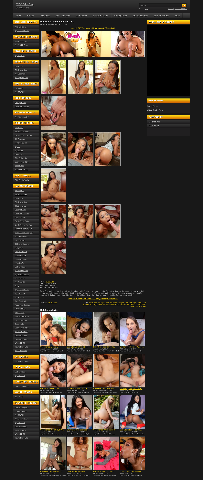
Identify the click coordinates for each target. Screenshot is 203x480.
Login (146, 9)
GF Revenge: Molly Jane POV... (79, 388)
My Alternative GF (21, 117)
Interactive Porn (140, 16)
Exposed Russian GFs (23, 229)
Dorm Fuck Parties (22, 107)
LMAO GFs (19, 263)
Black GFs (50, 282)
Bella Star (74, 351)
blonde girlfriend (129, 351)
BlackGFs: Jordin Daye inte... (104, 347)
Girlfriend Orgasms (22, 244)
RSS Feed (171, 9)
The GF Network (21, 170)
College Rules (20, 103)
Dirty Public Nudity (22, 180)
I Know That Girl (21, 143)
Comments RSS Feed (181, 9)
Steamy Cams (120, 16)
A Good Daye (102, 351)
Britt (131, 392)
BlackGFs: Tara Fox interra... (51, 388)
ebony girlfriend (96, 304)
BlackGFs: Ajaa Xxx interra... (104, 471)
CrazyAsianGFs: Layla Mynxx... (105, 388)
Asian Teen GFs (21, 41)
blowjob (121, 302)
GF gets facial (111, 304)
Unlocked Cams (21, 336)
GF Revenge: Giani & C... (49, 347)
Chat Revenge (20, 206)
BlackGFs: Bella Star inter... (77, 347)
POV (140, 306)
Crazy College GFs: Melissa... (131, 471)
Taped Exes (19, 166)
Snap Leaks (19, 324)
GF (104, 304)
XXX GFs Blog (25, 4)
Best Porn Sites (63, 16)
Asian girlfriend (102, 392)
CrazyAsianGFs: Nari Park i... (78, 430)
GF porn (134, 304)
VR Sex (30, 16)
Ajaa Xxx (100, 475)
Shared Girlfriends (22, 316)
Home (18, 16)
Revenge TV (20, 154)
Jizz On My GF (20, 256)
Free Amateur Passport (23, 233)
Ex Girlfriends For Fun (23, 135)
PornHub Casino (101, 16)
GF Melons (19, 88)
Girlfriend (141, 304)
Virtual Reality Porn (155, 110)
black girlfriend (103, 302)
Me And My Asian (21, 45)
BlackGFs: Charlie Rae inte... (131, 430)
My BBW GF (20, 56)
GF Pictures (52, 302)
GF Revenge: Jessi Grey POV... (52, 430)
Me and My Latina (21, 361)
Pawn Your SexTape (22, 305)
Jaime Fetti (134, 306)
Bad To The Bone (130, 434)
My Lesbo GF (20, 294)
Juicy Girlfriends (21, 259)
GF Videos (154, 126)
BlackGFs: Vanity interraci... (77, 471)
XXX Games (81, 16)
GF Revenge (20, 139)
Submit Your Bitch (21, 162)
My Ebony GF (20, 74)
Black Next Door (21, 70)
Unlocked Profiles (21, 339)
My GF (17, 147)
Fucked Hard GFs (21, 236)
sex (144, 306)
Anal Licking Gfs (21, 27)
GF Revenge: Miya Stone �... (131, 389)
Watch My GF (20, 343)
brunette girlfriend (57, 351)
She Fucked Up (21, 158)
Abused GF (19, 191)
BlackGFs (113, 302)
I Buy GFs (19, 248)
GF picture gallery (123, 304)
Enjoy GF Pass (20, 217)
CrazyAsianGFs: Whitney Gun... (52, 471)
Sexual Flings (152, 106)
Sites (177, 16)
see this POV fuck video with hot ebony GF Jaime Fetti (93, 28)
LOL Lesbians (20, 267)
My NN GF (19, 151)
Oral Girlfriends (21, 301)
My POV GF (19, 297)
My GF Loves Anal (22, 31)
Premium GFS (20, 309)
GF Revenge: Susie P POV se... (132, 347)
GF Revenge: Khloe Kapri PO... (105, 430)
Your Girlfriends (21, 351)
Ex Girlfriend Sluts (22, 131)
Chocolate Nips (130, 302)
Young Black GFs (21, 78)
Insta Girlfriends (21, 411)
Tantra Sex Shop (161, 16)
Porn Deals (45, 16)
